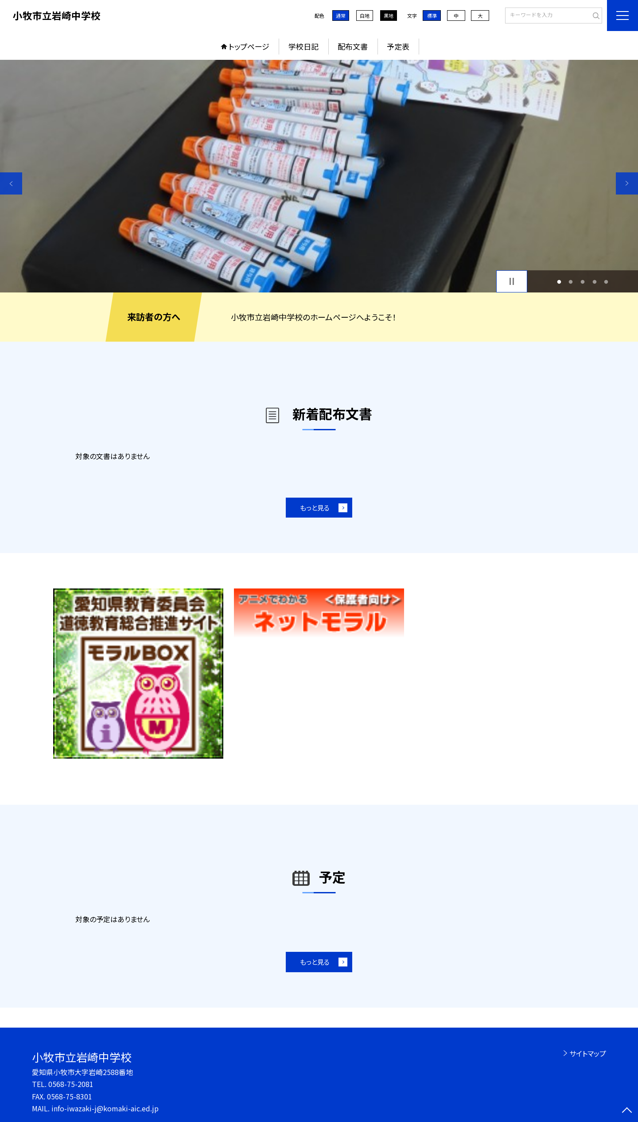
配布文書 (353, 46)
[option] (319, 176)
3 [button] (583, 281)
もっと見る (315, 507)
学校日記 (303, 46)
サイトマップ (587, 1053)
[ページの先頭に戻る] (627, 1111)
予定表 (398, 46)
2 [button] (571, 281)
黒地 (388, 15)
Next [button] (627, 183)
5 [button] (606, 281)
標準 (432, 15)
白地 (365, 15)
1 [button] (559, 281)
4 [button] (594, 281)
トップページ (249, 46)
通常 (341, 15)
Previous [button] (11, 183)
